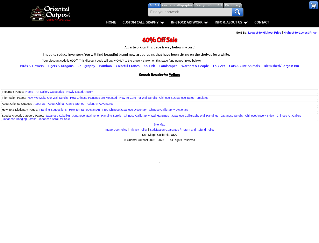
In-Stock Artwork (189, 22)
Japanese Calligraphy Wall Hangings (194, 115)
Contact (261, 22)
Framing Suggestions (52, 109)
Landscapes (168, 66)
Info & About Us (231, 22)
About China (56, 103)
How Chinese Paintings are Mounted (93, 97)
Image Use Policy (116, 129)
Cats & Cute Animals (244, 66)
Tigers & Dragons (60, 66)
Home (111, 22)
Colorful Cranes (128, 66)
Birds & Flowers (32, 66)
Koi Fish (149, 66)
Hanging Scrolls (111, 115)
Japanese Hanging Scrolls (19, 119)
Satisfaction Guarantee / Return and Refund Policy (182, 129)
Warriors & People (195, 66)
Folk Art (219, 66)
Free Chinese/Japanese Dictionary (124, 109)
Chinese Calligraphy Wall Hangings (146, 115)
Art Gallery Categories (50, 91)
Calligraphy (86, 66)
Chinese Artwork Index (259, 115)
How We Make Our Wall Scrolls (48, 97)
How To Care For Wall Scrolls (138, 97)
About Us (39, 103)
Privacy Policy (138, 129)
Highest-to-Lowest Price (300, 32)
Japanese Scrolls (232, 115)
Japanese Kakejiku (58, 115)
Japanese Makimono (85, 115)
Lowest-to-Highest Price (264, 32)
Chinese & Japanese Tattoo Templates (183, 97)
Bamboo (105, 66)
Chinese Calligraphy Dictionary (168, 109)
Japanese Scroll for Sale (54, 119)
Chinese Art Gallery (288, 115)
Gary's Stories (75, 103)
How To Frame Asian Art (84, 109)
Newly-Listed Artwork (79, 91)
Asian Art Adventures (100, 103)
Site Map (159, 124)
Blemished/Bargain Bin (281, 66)
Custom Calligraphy (143, 22)
